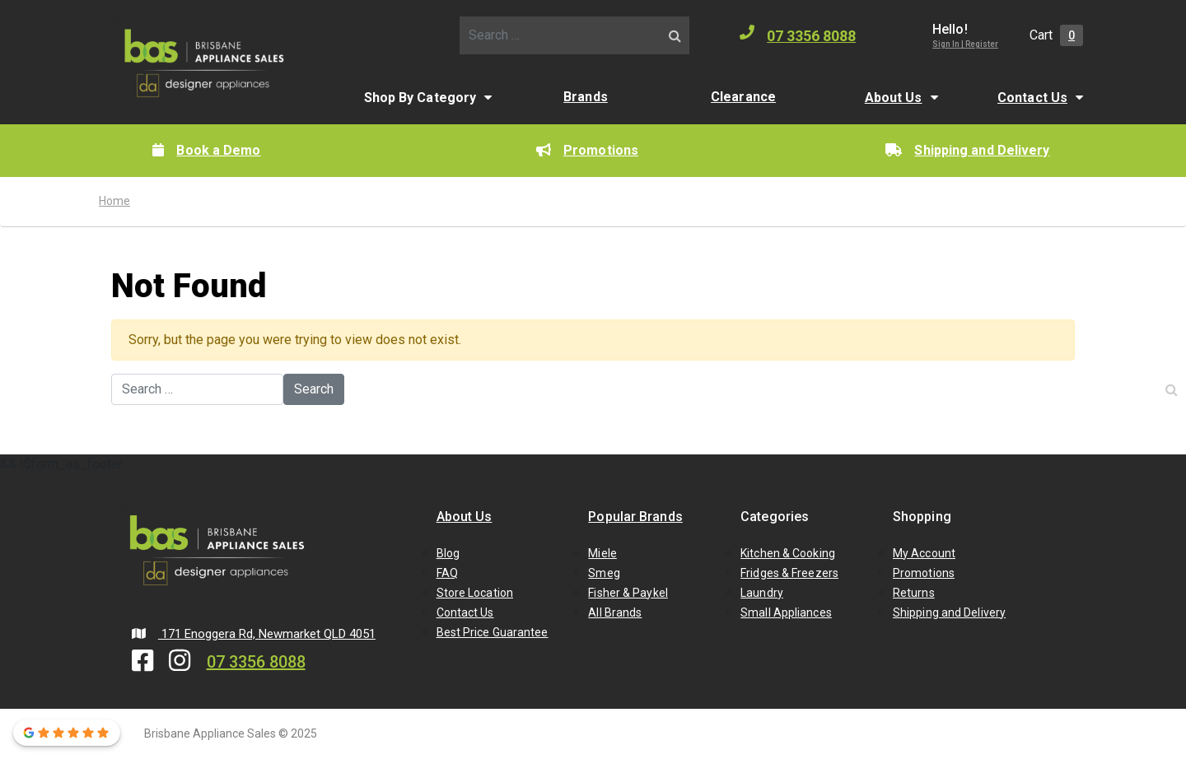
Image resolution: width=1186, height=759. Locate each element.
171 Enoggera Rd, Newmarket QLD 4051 (254, 633)
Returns (914, 592)
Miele (602, 553)
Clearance (743, 97)
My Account (924, 553)
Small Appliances (786, 612)
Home (114, 200)
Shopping (922, 516)
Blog (448, 553)
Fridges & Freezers (789, 573)
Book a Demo (206, 150)
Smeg (603, 573)
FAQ (447, 573)
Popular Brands (635, 516)
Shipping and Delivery (967, 150)
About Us (893, 97)
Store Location (475, 592)
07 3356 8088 (798, 34)
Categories (774, 516)
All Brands (615, 612)
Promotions (587, 150)
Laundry (761, 592)
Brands (585, 97)
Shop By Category (420, 97)
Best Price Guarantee (493, 632)
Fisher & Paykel (628, 592)
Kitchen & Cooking (787, 553)
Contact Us (1032, 97)
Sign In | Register (965, 44)
